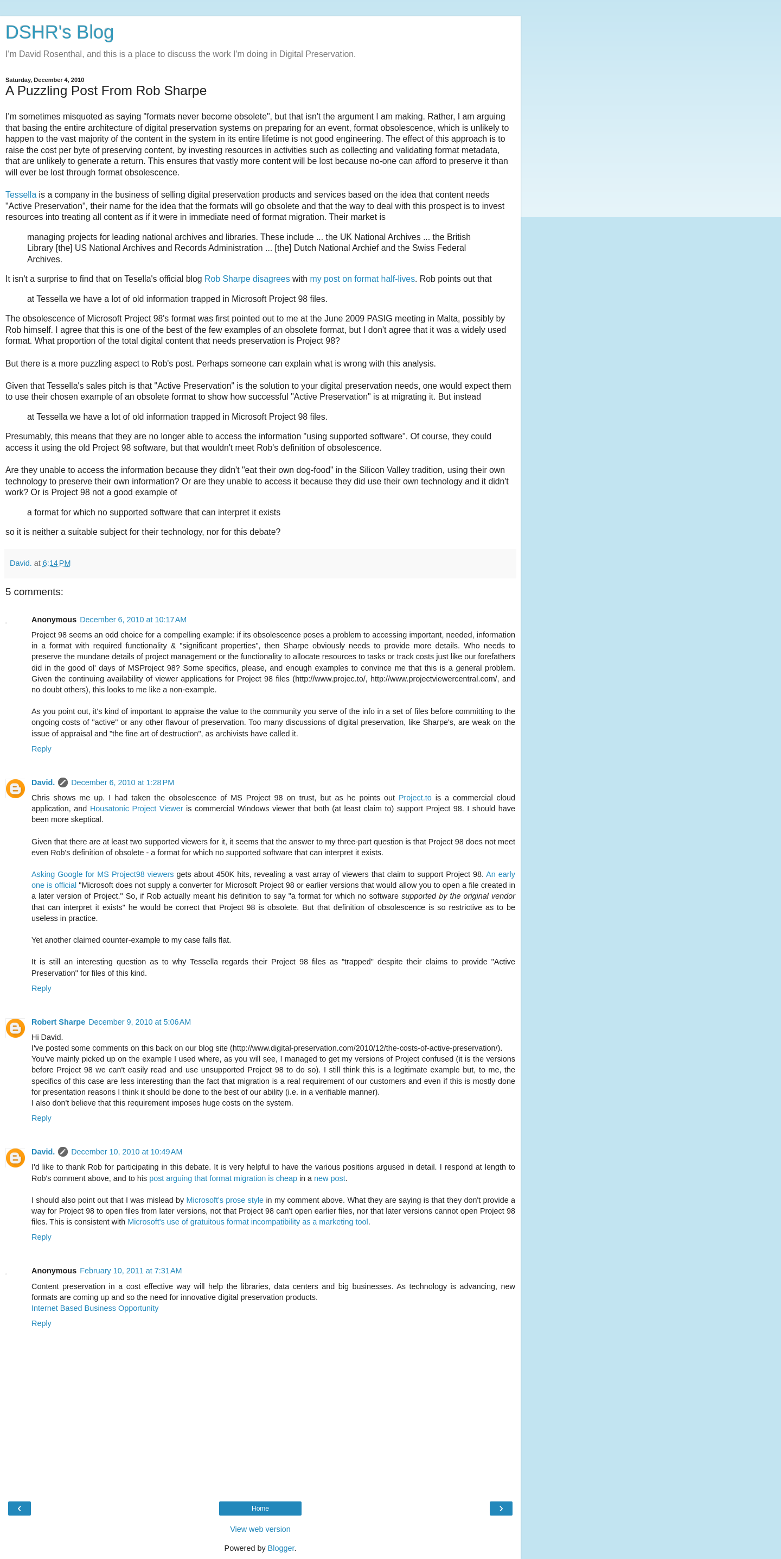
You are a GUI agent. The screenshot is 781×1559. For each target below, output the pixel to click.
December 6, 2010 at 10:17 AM (133, 619)
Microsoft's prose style (225, 1200)
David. (43, 782)
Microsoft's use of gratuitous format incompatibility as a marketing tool (247, 1221)
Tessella (20, 194)
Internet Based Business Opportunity (94, 1308)
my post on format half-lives (362, 278)
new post (329, 1178)
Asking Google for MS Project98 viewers (102, 874)
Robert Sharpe (58, 1022)
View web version (260, 1529)
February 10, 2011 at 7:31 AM (131, 1270)
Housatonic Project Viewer (136, 808)
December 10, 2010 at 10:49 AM (126, 1151)
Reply (41, 748)
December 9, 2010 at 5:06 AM (139, 1022)
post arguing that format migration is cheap (223, 1178)
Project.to (415, 797)
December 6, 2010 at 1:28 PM (122, 782)
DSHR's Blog (59, 32)
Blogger (281, 1548)
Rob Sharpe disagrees (247, 278)
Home (260, 1508)
